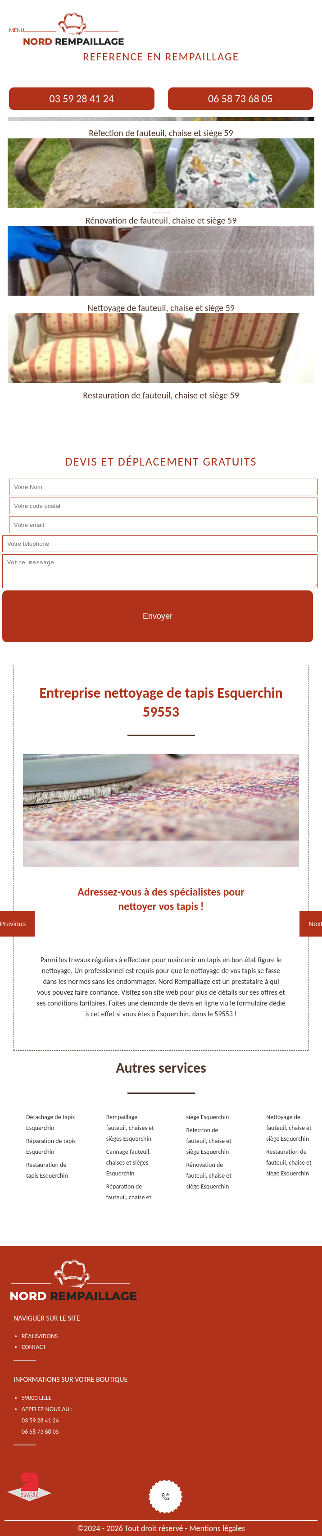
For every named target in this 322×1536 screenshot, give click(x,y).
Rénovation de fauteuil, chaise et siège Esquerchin (208, 1175)
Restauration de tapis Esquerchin (47, 1170)
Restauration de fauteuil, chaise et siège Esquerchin (288, 1162)
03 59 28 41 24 (82, 98)
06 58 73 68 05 (240, 98)
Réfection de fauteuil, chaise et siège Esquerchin (208, 1141)
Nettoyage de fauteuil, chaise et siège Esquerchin (288, 1128)
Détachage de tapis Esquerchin (50, 1122)
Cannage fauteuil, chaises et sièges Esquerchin (128, 1162)
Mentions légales (217, 1528)
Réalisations (40, 1336)
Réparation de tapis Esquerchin (51, 1146)
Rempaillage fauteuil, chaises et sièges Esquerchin (130, 1128)
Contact (34, 1347)
